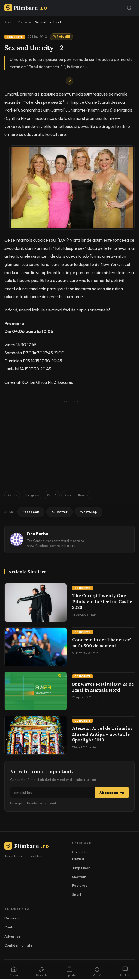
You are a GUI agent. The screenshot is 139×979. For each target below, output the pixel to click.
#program (32, 495)
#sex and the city (76, 495)
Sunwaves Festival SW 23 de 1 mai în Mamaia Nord (103, 687)
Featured (79, 885)
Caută (97, 972)
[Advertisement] (69, 443)
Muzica (78, 858)
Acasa (9, 22)
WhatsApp (88, 512)
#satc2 (52, 495)
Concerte (24, 22)
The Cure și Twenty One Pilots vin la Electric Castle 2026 (102, 601)
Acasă (14, 971)
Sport (76, 894)
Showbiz (79, 876)
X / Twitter (60, 512)
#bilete (12, 495)
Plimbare (26, 845)
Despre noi (13, 918)
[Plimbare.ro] (25, 8)
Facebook (31, 512)
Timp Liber (81, 867)
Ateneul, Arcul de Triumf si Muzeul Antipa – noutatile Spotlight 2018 (102, 734)
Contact (11, 927)
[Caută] (129, 7)
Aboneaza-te (111, 792)
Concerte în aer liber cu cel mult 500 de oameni (102, 642)
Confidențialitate (18, 945)
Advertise (12, 936)
